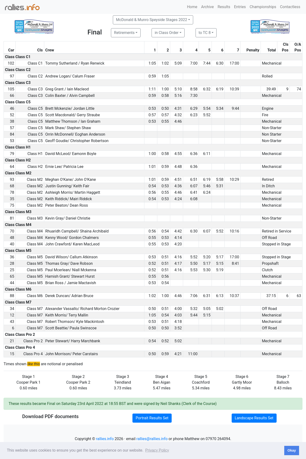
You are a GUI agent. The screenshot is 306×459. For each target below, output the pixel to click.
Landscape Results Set (254, 418)
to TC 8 (205, 32)
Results (224, 7)
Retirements (124, 32)
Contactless (290, 7)
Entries (240, 7)
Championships (263, 7)
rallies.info (105, 439)
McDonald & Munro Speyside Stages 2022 (151, 19)
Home (192, 7)
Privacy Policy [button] (157, 450)
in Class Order (166, 32)
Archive (207, 7)
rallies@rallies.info (152, 439)
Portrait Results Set (152, 418)
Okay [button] (291, 450)
